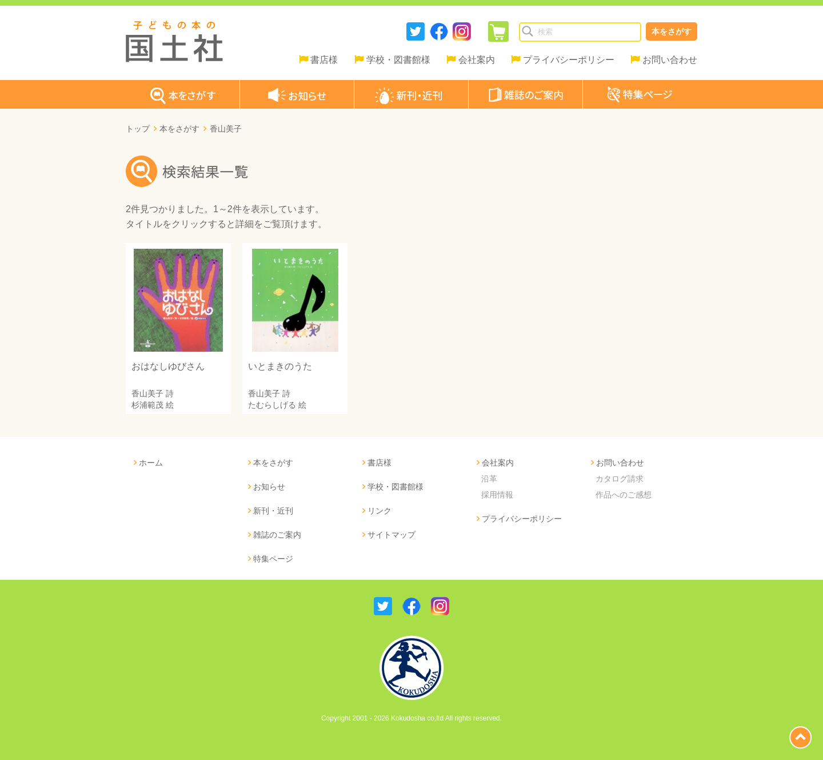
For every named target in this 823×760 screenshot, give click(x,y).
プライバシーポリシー (568, 60)
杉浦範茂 (147, 404)
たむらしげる (272, 404)
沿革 (489, 478)
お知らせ (269, 486)
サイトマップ (391, 534)
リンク (379, 510)
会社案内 (476, 60)
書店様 (324, 60)
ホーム (151, 462)
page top (800, 737)
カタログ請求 (620, 478)
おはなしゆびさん (168, 366)
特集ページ (273, 558)
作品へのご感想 (624, 494)
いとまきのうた (280, 366)
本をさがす (672, 31)
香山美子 (147, 393)
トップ (138, 128)
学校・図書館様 (398, 60)
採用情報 (497, 494)
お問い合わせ (669, 60)
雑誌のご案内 (277, 534)
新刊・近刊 (273, 510)
